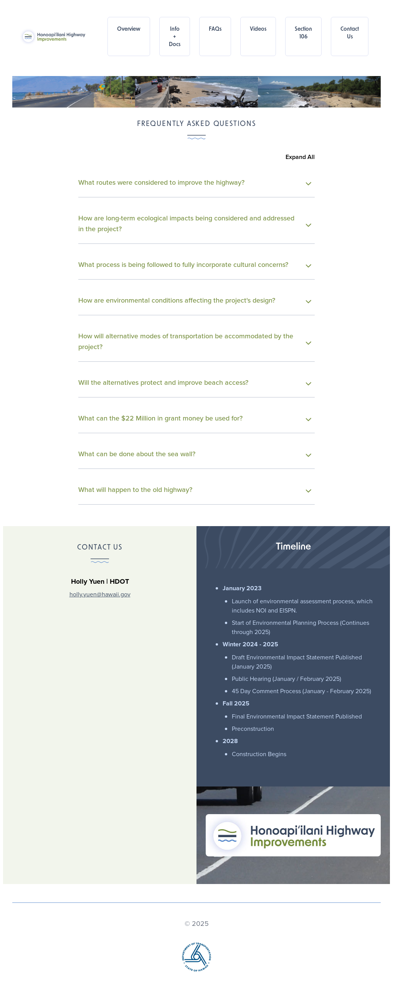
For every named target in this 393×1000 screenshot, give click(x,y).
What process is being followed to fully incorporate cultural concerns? (194, 265)
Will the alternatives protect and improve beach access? (194, 382)
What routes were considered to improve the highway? (194, 182)
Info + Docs (174, 37)
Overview (128, 29)
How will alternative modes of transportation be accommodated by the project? (194, 341)
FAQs (215, 29)
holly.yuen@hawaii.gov (99, 594)
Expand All (300, 156)
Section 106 (303, 33)
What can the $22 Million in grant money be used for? (194, 418)
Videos (258, 29)
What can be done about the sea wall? (194, 454)
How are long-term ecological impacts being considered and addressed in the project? (194, 223)
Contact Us (349, 33)
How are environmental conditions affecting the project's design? (194, 300)
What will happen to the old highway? (194, 490)
